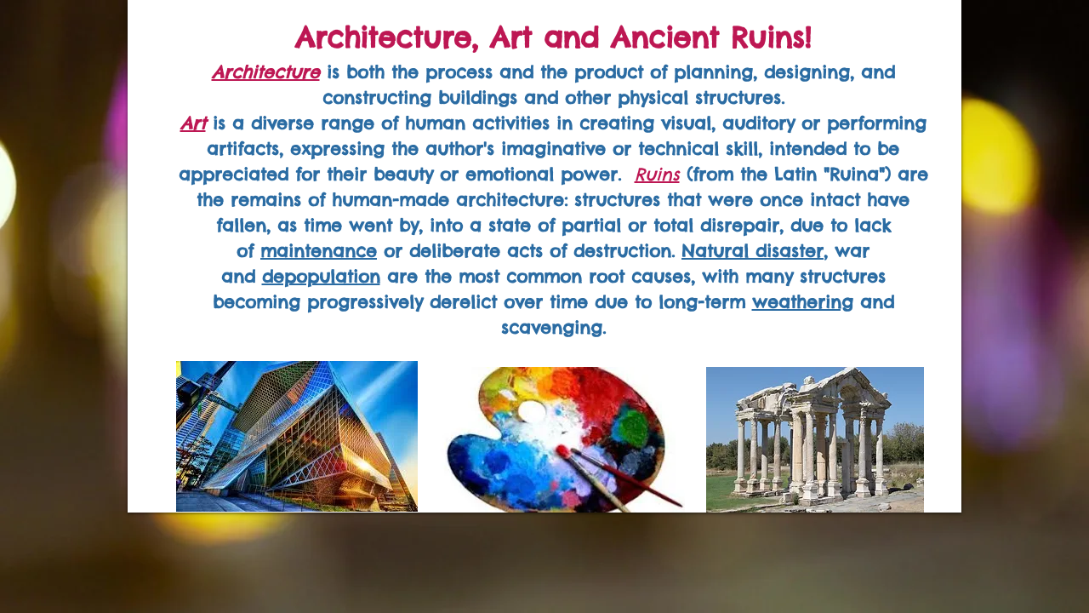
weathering (802, 301)
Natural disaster (752, 250)
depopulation (321, 276)
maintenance (318, 250)
